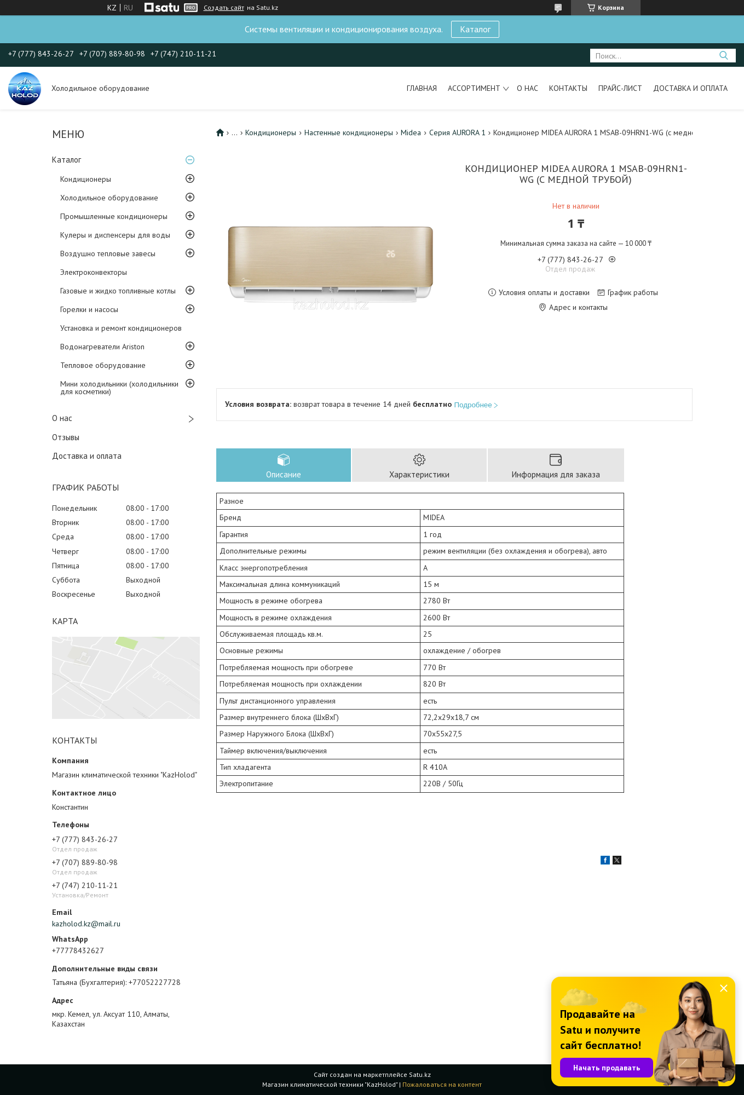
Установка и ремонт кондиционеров (121, 328)
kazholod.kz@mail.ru (86, 924)
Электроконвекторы (93, 272)
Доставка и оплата (690, 88)
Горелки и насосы (89, 309)
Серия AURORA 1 (457, 132)
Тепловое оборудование (103, 365)
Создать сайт (224, 7)
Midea (411, 132)
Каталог (475, 29)
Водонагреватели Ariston (102, 346)
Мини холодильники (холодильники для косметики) (119, 387)
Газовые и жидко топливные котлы (118, 291)
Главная (422, 88)
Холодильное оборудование (109, 198)
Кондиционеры (85, 179)
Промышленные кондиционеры (114, 216)
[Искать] (723, 55)
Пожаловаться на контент (442, 1084)
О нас (527, 88)
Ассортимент (474, 88)
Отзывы (65, 437)
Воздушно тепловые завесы (107, 253)
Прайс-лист (620, 88)
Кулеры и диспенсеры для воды (115, 235)
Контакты (568, 88)
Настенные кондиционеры (348, 132)
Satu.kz (420, 1074)
